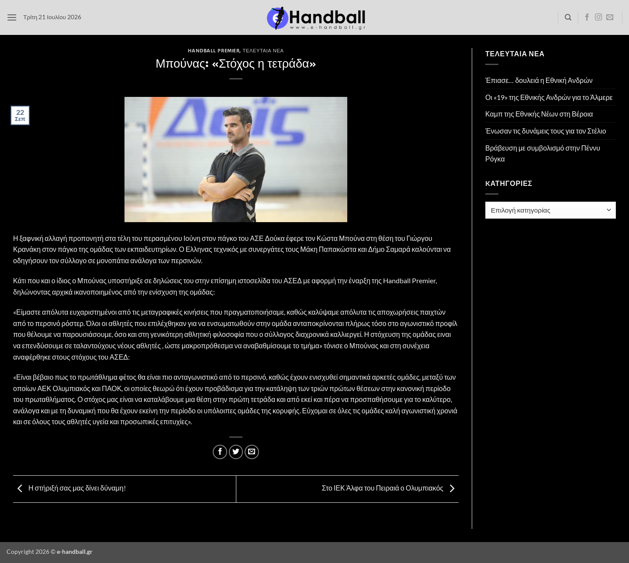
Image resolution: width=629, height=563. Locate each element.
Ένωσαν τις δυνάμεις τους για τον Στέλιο (545, 131)
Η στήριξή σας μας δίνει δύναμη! (69, 488)
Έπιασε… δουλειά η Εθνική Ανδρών (539, 80)
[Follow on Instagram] (598, 17)
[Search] (568, 17)
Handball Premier (213, 50)
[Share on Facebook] (220, 452)
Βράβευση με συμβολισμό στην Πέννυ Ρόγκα (542, 153)
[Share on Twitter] (236, 452)
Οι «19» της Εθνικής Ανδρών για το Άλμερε (549, 97)
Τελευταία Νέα (263, 50)
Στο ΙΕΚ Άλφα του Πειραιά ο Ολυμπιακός (390, 488)
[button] (12, 17)
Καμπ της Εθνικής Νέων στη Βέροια (539, 114)
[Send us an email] (609, 17)
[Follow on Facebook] (587, 17)
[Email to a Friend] (252, 452)
